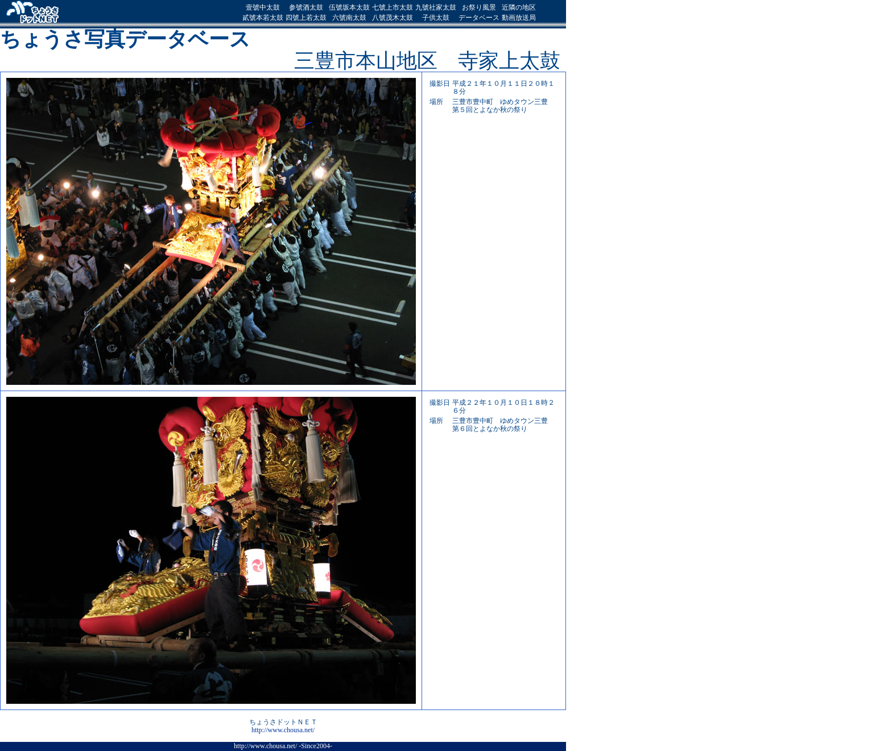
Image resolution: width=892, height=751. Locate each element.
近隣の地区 (519, 7)
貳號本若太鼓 (262, 18)
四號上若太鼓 (306, 18)
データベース (479, 18)
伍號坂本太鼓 (349, 7)
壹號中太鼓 (263, 7)
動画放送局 (519, 18)
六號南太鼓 (349, 18)
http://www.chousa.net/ (283, 730)
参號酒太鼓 (306, 7)
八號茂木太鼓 (392, 18)
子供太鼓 (435, 18)
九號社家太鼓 (435, 7)
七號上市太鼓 (392, 7)
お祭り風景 (479, 7)
